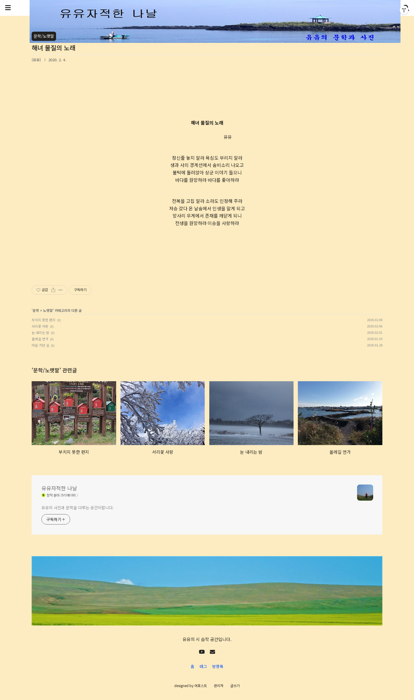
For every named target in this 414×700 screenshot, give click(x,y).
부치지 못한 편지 (43, 319)
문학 (36, 310)
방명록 (217, 666)
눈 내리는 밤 (40, 332)
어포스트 (200, 685)
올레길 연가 (40, 338)
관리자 (218, 685)
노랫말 (48, 310)
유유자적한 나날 (59, 488)
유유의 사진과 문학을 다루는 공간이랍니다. (77, 507)
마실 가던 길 (40, 345)
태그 (203, 666)
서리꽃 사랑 (40, 326)
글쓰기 (235, 685)
